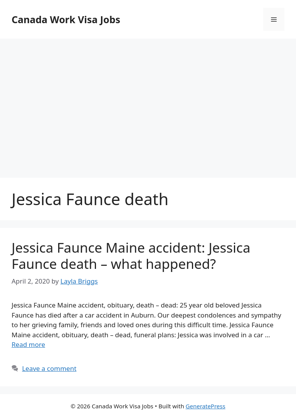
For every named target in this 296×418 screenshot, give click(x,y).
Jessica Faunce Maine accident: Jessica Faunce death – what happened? (131, 255)
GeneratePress (205, 406)
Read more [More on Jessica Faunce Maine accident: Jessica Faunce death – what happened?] (28, 344)
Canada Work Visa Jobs (66, 19)
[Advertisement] (148, 100)
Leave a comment (49, 368)
